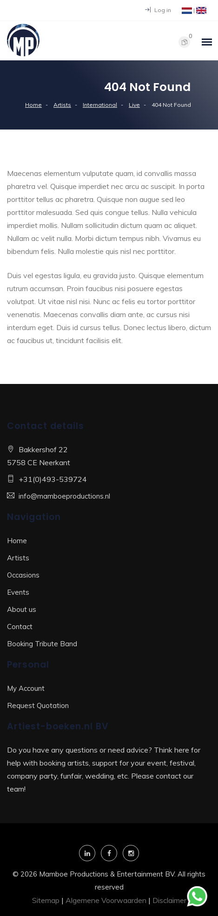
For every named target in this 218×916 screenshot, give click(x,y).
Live (134, 104)
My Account (26, 688)
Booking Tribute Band (42, 643)
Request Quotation (38, 705)
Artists (62, 104)
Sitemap (45, 900)
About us (21, 609)
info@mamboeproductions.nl (64, 496)
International (100, 104)
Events (18, 592)
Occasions (23, 575)
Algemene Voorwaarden (106, 900)
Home (33, 104)
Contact (20, 626)
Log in (158, 9)
